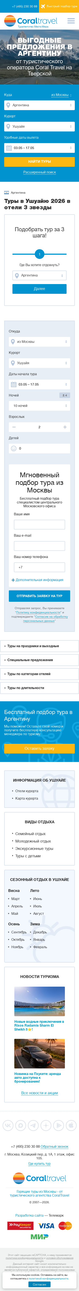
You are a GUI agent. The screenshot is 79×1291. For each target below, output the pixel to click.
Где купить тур (39, 1164)
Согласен (39, 1284)
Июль (37, 906)
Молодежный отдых (33, 841)
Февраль (40, 947)
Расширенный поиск (39, 172)
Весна (14, 891)
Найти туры (39, 162)
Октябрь (17, 940)
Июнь (37, 899)
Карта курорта (26, 798)
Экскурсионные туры (34, 849)
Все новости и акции (39, 1093)
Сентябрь (19, 932)
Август (38, 914)
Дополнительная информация (39, 580)
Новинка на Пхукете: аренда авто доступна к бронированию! (37, 1077)
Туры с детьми (28, 856)
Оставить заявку (39, 748)
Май (14, 914)
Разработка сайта (29, 1215)
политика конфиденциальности (24, 1258)
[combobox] (56, 95)
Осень (14, 924)
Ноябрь (17, 947)
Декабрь (40, 932)
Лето (34, 891)
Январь (39, 940)
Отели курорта (26, 791)
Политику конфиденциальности (38, 612)
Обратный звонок (54, 1147)
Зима (35, 924)
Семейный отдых (30, 834)
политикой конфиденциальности (48, 1278)
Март (15, 899)
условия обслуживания (59, 1258)
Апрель (17, 906)
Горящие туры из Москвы (36, 1192)
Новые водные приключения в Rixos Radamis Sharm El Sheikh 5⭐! (39, 1025)
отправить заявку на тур (39, 596)
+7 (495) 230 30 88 (24, 6)
